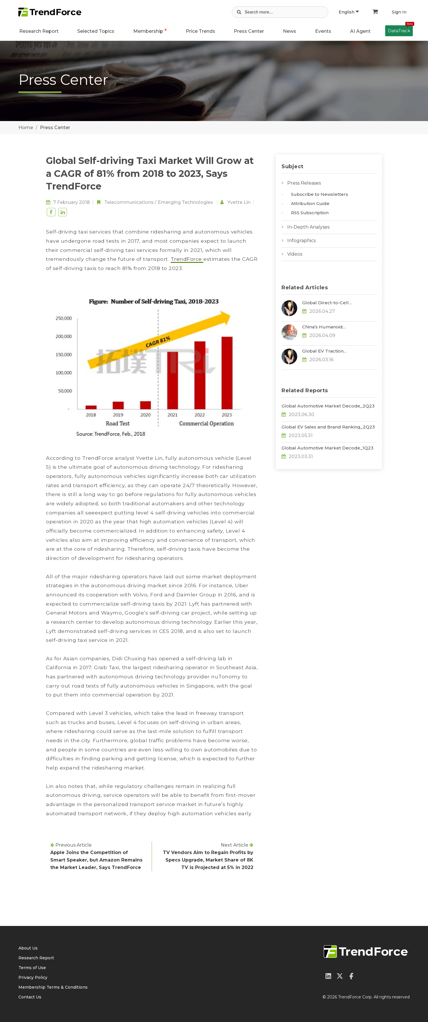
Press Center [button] (249, 31)
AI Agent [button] (360, 31)
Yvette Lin (239, 202)
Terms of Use (32, 967)
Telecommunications (129, 202)
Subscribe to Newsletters (319, 194)
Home (25, 127)
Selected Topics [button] (95, 31)
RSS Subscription (310, 212)
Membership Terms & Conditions (53, 987)
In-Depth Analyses (308, 227)
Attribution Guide (310, 203)
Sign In (399, 12)
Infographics (301, 240)
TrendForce (187, 259)
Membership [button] (148, 31)
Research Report (39, 31)
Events (323, 31)
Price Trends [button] (200, 31)
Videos (294, 254)
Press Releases (304, 183)
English (349, 12)
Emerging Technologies (185, 202)
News (289, 31)
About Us (28, 948)
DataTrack (400, 29)
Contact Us (29, 997)
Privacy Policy (32, 977)
